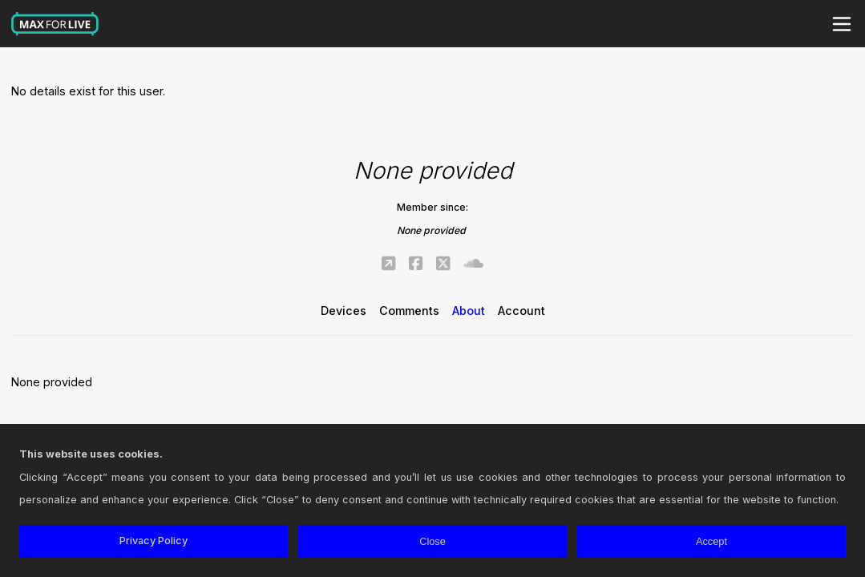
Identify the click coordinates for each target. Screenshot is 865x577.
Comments (409, 310)
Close (432, 541)
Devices (343, 310)
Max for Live (55, 24)
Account (521, 310)
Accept (711, 541)
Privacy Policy (153, 541)
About (468, 310)
